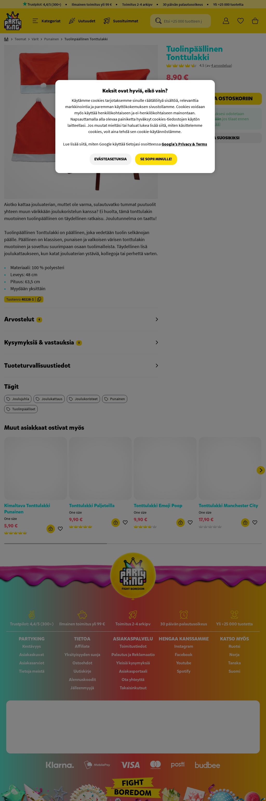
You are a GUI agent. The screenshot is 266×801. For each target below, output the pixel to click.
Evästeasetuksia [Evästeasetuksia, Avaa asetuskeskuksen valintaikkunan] (110, 159)
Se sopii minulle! (156, 159)
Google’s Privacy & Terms (184, 144)
